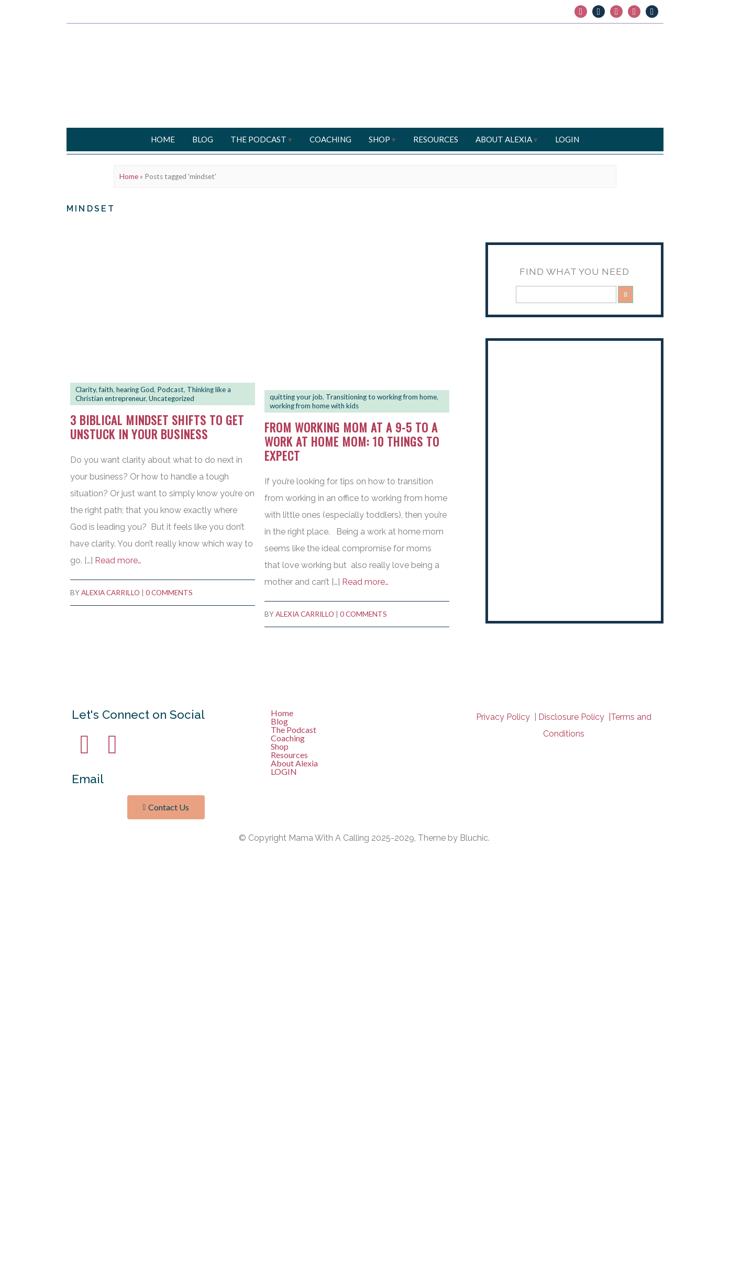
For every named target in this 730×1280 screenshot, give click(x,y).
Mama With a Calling (164, 684)
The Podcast (258, 139)
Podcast (170, 389)
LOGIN (567, 139)
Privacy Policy (305, 684)
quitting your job (296, 397)
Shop (379, 139)
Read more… (118, 560)
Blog (202, 139)
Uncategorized (171, 398)
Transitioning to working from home (381, 397)
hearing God (135, 389)
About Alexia (503, 139)
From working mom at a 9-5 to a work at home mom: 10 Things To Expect (351, 441)
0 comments (169, 592)
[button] (365, 730)
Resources (435, 139)
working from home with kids (314, 406)
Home (163, 139)
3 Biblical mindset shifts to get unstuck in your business (157, 426)
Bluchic (266, 684)
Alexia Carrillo (110, 592)
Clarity (85, 389)
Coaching (330, 139)
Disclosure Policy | (574, 717)
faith (106, 389)
